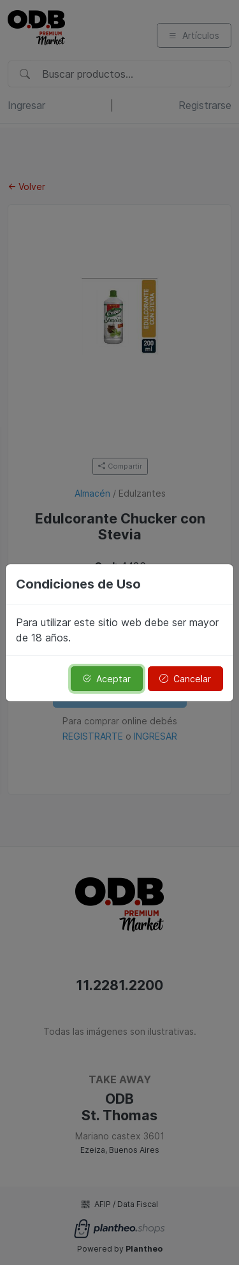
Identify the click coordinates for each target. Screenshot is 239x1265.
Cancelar (185, 678)
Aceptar (106, 678)
